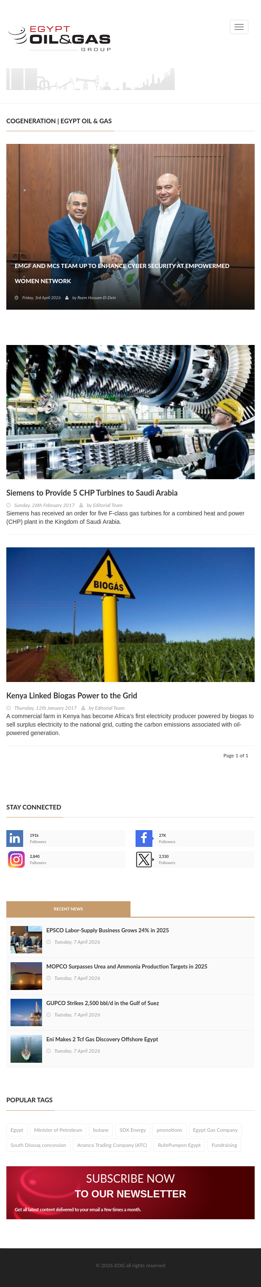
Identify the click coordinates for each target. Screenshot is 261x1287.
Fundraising (224, 1145)
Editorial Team (108, 505)
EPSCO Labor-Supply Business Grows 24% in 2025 (107, 930)
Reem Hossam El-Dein (96, 297)
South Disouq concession (38, 1145)
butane (101, 1130)
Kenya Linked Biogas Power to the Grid (71, 695)
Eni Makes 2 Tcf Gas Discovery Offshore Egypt (102, 1039)
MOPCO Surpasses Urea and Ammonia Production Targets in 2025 (127, 966)
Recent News (68, 908)
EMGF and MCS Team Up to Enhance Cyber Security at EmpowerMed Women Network (122, 273)
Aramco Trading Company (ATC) (112, 1145)
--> (14, 859)
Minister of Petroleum (58, 1130)
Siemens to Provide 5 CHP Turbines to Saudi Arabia (92, 492)
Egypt (17, 1130)
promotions (169, 1130)
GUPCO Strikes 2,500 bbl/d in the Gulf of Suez (102, 1003)
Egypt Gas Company (215, 1130)
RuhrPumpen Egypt (179, 1145)
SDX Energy (133, 1130)
